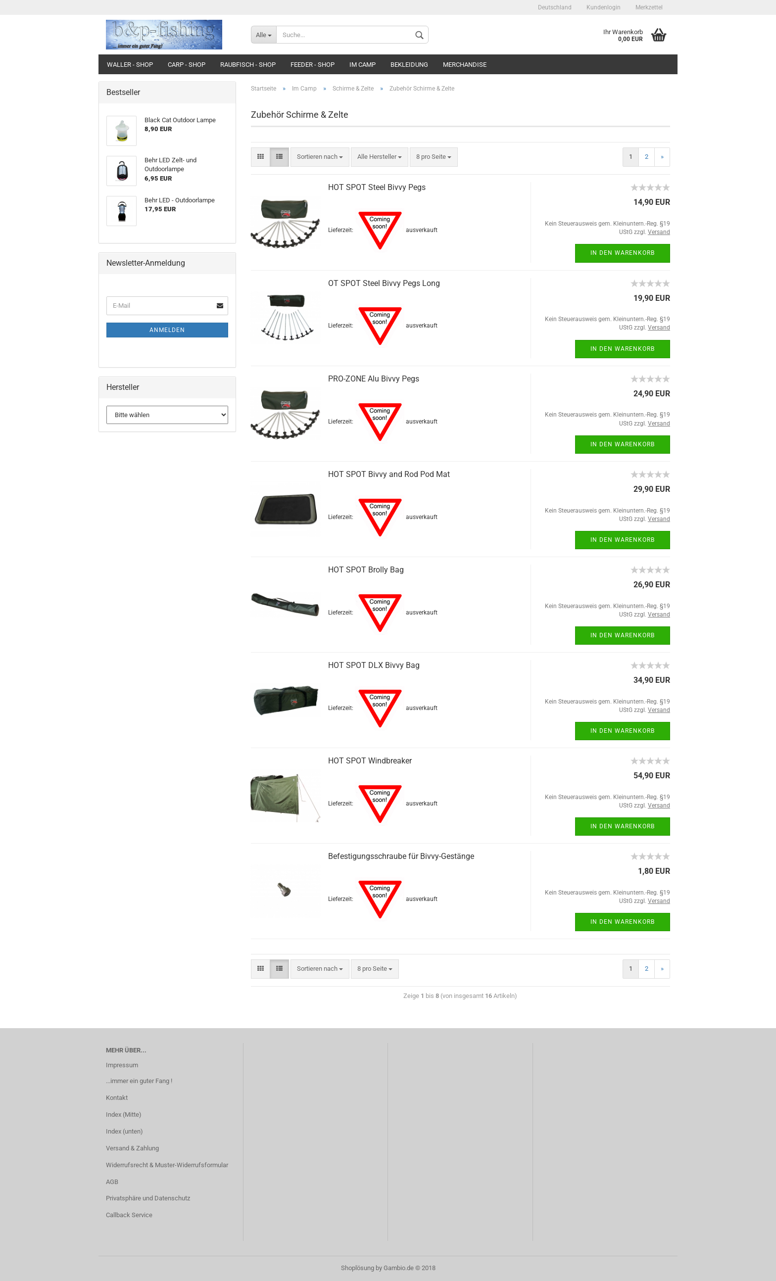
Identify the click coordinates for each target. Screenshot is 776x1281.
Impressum (122, 1065)
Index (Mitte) (124, 1114)
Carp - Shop (186, 64)
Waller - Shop (130, 64)
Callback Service (129, 1215)
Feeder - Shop (313, 64)
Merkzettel (649, 7)
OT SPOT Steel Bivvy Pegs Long (384, 283)
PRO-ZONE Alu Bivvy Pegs (373, 378)
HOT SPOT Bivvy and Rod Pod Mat (389, 474)
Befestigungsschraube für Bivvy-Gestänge (401, 856)
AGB (112, 1182)
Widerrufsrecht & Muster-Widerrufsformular (167, 1165)
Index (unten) (124, 1131)
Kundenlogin (603, 7)
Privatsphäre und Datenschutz (148, 1198)
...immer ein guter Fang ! (139, 1081)
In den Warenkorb (622, 252)
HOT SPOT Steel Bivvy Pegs (377, 187)
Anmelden (167, 330)
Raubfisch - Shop (248, 64)
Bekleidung (409, 64)
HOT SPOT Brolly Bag (366, 569)
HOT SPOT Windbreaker (370, 760)
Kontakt (117, 1097)
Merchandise (464, 64)
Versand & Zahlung (132, 1148)
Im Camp (362, 64)
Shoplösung (357, 1268)
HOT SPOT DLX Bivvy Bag (374, 665)
